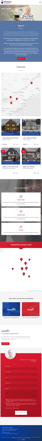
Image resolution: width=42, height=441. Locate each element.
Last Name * (7, 372)
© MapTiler (30, 115)
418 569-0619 (5, 12)
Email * (6, 377)
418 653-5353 (5, 13)
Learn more (5, 343)
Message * (7, 388)
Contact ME (21, 412)
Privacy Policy (9, 408)
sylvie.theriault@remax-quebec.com (9, 14)
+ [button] (2, 74)
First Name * (7, 366)
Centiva (23, 439)
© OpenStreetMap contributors (36, 115)
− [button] (2, 75)
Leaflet (28, 115)
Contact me (21, 58)
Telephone (7, 383)
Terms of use (15, 408)
